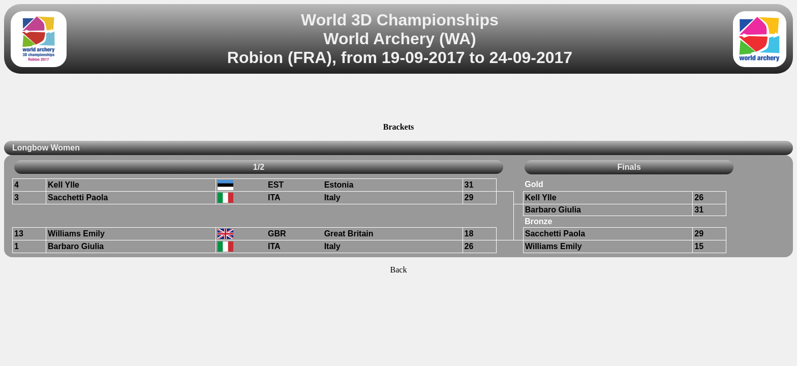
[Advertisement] (398, 100)
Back (398, 269)
